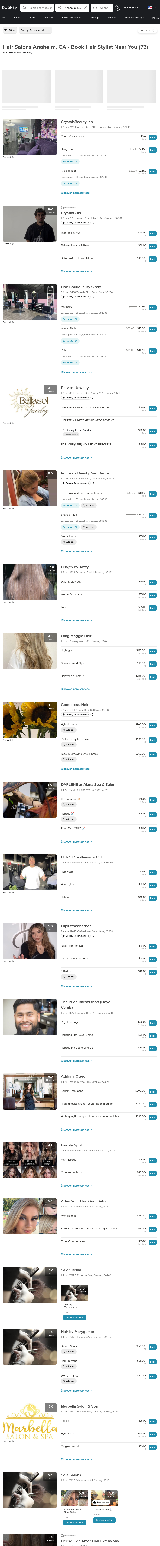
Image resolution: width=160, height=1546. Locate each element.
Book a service (74, 1317)
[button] (37, 8)
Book (152, 137)
